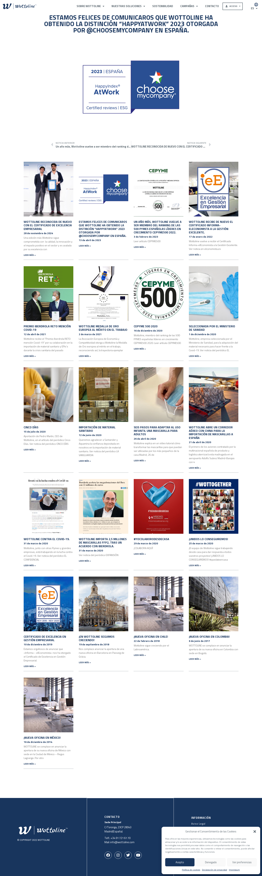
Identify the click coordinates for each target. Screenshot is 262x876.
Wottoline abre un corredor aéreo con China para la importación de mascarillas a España (211, 432)
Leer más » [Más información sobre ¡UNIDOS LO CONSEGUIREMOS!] (195, 565)
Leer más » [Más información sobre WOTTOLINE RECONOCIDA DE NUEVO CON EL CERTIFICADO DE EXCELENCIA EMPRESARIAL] (30, 255)
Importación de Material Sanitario (97, 429)
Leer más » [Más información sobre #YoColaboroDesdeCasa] (140, 554)
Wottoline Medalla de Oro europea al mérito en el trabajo (103, 328)
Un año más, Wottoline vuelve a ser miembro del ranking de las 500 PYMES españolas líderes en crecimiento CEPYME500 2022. (158, 227)
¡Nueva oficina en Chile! (151, 636)
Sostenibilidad (162, 6)
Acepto (180, 862)
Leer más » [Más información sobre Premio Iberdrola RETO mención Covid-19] (30, 356)
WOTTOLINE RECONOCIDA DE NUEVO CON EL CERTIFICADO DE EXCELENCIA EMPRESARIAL (48, 225)
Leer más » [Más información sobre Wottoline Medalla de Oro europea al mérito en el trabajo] (85, 356)
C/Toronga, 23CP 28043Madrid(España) (118, 829)
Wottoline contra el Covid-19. (47, 539)
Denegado (211, 862)
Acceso (234, 6)
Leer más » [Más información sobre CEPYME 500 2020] (140, 348)
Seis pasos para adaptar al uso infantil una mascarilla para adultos (157, 430)
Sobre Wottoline (90, 6)
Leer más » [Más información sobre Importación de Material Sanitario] (85, 461)
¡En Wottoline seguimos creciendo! (96, 638)
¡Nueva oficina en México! (42, 737)
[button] (255, 831)
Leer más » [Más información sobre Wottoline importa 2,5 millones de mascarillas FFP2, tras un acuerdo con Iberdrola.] (85, 561)
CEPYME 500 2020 (145, 326)
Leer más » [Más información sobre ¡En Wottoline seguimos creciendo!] (85, 662)
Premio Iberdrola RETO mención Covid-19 (47, 328)
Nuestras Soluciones (128, 6)
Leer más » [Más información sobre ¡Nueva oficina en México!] (30, 763)
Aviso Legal (198, 823)
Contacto (212, 6)
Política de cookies (191, 869)
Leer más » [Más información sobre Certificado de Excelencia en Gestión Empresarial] (30, 666)
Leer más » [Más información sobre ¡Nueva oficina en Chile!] (140, 655)
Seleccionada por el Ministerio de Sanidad (212, 328)
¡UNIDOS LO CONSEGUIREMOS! (208, 539)
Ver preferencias (242, 862)
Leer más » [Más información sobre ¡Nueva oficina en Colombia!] (195, 659)
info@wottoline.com (122, 842)
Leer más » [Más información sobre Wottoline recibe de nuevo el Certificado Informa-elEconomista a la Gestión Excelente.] (195, 254)
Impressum (234, 869)
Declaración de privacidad (214, 869)
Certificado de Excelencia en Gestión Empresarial (45, 638)
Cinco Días (31, 427)
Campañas (189, 6)
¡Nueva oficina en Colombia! (209, 636)
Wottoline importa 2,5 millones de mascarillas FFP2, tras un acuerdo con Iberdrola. (103, 542)
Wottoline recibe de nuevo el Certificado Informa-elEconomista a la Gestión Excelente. (211, 227)
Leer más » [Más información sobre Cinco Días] (30, 449)
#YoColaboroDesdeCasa (151, 539)
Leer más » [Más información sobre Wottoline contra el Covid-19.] (30, 565)
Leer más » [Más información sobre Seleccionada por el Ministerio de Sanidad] (195, 356)
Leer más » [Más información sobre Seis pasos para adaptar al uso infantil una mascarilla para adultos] (140, 460)
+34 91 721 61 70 (121, 838)
